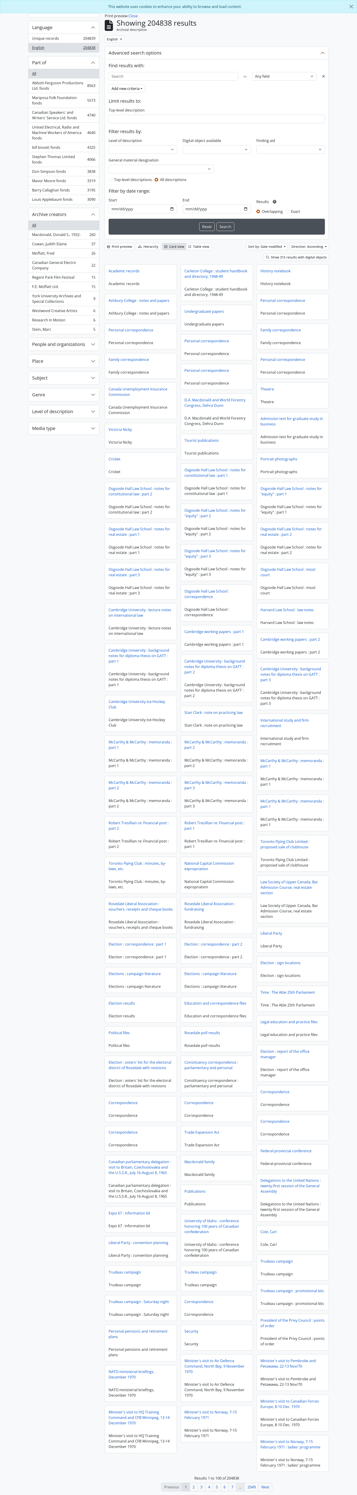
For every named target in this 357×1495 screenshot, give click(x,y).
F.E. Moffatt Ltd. (63, 287)
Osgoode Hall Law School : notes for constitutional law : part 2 (139, 491)
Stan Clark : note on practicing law (213, 712)
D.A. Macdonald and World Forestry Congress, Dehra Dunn (214, 402)
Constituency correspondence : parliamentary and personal (211, 1065)
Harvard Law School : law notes (287, 609)
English (63, 48)
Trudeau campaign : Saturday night (139, 1301)
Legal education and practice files (289, 1021)
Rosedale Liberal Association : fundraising (209, 906)
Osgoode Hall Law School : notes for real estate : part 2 (291, 531)
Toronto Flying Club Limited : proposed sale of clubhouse (284, 844)
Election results (122, 1003)
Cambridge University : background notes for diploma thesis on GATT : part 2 (214, 667)
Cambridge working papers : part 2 (290, 639)
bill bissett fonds (63, 148)
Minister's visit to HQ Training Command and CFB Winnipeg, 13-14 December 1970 (139, 1417)
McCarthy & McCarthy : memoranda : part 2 (216, 745)
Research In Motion (63, 321)
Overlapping (272, 211)
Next (265, 1487)
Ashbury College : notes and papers (139, 300)
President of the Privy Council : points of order (292, 1323)
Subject (40, 378)
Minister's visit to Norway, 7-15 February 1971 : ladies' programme (290, 1444)
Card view (174, 246)
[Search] (173, 76)
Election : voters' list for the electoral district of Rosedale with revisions (140, 1065)
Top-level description (127, 110)
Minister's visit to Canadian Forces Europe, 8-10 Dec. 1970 (289, 1404)
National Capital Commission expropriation (209, 866)
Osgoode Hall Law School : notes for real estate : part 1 (139, 531)
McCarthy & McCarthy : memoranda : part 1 (140, 745)
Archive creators (49, 214)
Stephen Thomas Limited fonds (63, 159)
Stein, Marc (63, 330)
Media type (43, 428)
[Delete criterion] (323, 76)
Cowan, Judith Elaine (63, 245)
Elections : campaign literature (135, 973)
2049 (251, 1487)
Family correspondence (280, 330)
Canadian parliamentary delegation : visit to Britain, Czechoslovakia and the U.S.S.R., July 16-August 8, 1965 (140, 1167)
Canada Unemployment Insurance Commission (138, 392)
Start (113, 200)
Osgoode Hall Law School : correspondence (206, 594)
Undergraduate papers (204, 311)
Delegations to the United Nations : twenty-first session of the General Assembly (290, 1186)
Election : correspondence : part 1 (137, 944)
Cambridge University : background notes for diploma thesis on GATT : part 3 (290, 674)
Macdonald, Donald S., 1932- (63, 235)
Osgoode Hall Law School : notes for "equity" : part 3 (215, 553)
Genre (38, 395)
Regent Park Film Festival (63, 278)
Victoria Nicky (120, 429)
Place (37, 361)
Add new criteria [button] (126, 88)
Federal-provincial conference (285, 1150)
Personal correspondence (282, 300)
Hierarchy (148, 246)
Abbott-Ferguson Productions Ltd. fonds (63, 85)
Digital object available (202, 140)
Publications (195, 1191)
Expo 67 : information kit (129, 1213)
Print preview (119, 246)
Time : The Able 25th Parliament (287, 992)
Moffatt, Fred (63, 254)
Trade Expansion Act (201, 1132)
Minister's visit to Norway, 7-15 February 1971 (210, 1415)
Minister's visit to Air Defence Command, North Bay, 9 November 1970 (214, 1366)
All (34, 73)
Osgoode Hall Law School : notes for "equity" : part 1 (291, 491)
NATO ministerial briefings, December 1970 (131, 1374)
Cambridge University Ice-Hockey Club (137, 704)
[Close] (351, 6)
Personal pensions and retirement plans (138, 1334)
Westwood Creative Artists (63, 311)
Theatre (267, 389)
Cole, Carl (268, 1231)
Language (42, 27)
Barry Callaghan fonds (63, 191)
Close (133, 15)
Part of (39, 63)
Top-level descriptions (133, 179)
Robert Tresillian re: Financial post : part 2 (139, 825)
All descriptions (173, 179)
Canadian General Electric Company (63, 265)
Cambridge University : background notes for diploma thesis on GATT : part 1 (139, 656)
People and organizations (58, 344)
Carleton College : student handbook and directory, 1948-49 (215, 273)
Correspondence (274, 1091)
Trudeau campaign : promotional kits (292, 1290)
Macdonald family (199, 1161)
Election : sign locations (280, 962)
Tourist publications (201, 440)
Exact (295, 211)
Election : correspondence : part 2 (213, 944)
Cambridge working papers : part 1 (214, 631)
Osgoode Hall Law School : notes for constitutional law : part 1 (215, 472)
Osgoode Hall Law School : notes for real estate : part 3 (139, 572)
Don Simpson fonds (63, 172)
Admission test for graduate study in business (291, 421)
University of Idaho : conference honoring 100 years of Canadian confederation (211, 1226)
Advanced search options (135, 53)
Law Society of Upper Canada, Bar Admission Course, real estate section (289, 887)
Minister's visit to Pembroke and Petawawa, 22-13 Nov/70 (288, 1363)
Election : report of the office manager (284, 1054)
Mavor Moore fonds (63, 182)
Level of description (52, 411)
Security (191, 1331)
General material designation (134, 160)
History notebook (275, 270)
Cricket (114, 459)
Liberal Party (271, 933)
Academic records (124, 270)
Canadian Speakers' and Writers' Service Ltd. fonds (63, 115)
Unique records (63, 39)
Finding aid (265, 140)
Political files (119, 1032)
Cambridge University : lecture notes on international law (140, 612)
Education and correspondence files (215, 1003)
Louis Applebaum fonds (63, 200)
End (186, 200)
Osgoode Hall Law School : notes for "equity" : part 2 (215, 513)
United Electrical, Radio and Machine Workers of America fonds (63, 133)
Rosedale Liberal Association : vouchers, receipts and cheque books (141, 906)
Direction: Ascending (307, 246)
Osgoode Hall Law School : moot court (288, 572)
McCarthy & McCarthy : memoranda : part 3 (216, 785)
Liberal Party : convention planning (138, 1242)
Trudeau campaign (276, 1261)
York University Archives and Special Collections (63, 298)
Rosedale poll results (202, 1032)
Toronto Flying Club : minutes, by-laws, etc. (137, 866)
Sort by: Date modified (265, 246)
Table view (198, 246)
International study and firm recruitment (284, 723)
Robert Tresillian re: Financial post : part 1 (214, 825)
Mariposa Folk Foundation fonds (63, 100)
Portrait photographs (278, 459)
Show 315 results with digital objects (296, 257)
